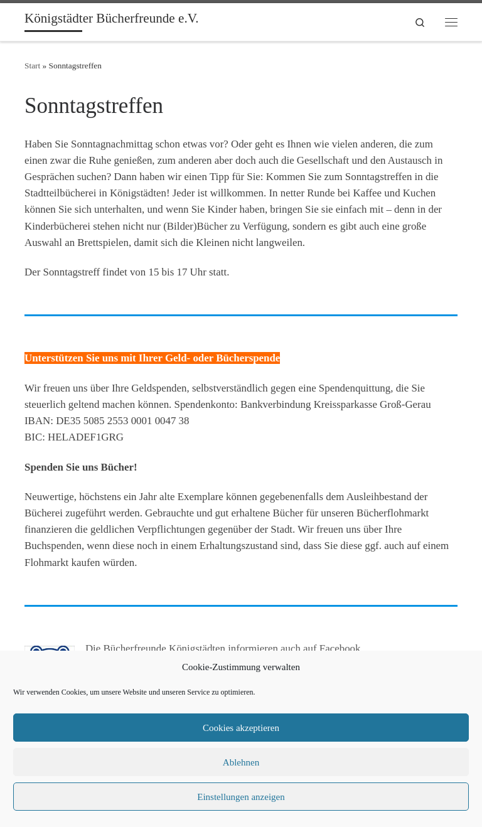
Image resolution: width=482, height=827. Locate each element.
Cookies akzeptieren (241, 728)
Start (32, 65)
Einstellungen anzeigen (241, 797)
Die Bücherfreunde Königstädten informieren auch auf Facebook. (224, 648)
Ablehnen (241, 762)
